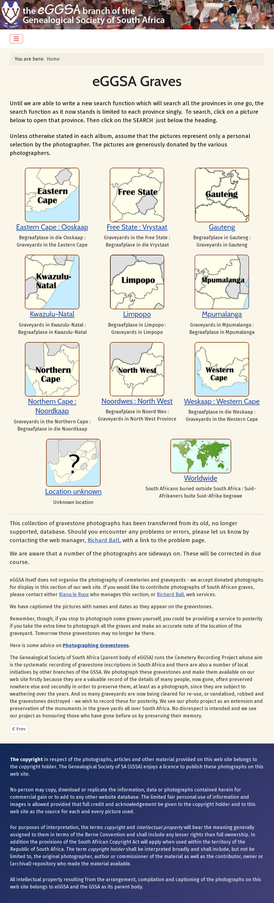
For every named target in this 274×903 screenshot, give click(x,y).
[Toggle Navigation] (16, 38)
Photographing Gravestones (96, 645)
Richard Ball (103, 540)
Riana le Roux (74, 594)
